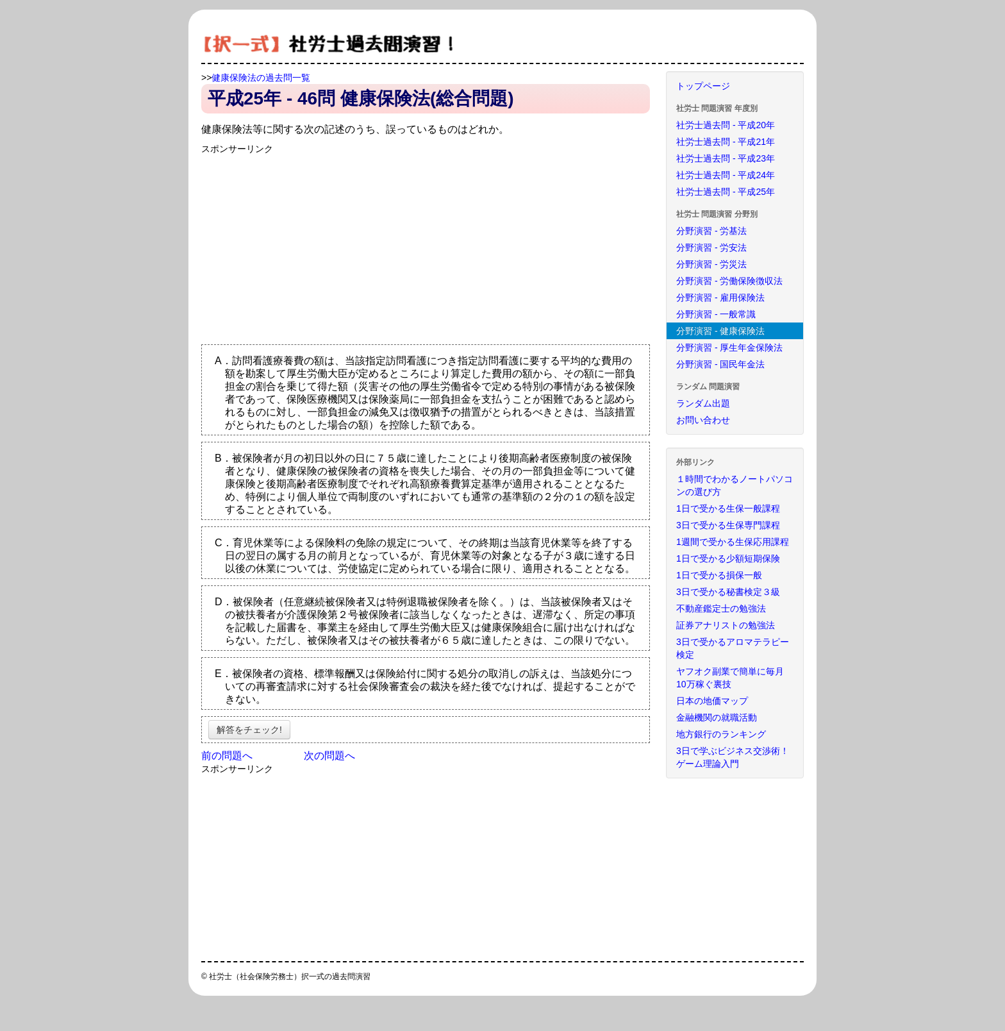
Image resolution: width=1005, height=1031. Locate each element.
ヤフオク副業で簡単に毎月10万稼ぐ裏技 (730, 677)
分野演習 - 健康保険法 (720, 331)
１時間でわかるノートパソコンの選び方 (734, 485)
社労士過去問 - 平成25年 (725, 192)
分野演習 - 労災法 (711, 264)
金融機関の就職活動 (716, 717)
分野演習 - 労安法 (711, 247)
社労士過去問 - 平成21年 (725, 142)
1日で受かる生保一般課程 (728, 508)
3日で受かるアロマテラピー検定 (732, 648)
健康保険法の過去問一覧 (261, 77)
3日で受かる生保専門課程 (728, 525)
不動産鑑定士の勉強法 (721, 608)
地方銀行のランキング (721, 734)
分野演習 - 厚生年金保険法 (729, 347)
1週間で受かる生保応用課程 (732, 542)
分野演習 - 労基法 (711, 231)
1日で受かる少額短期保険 (728, 558)
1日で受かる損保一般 (719, 575)
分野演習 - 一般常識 (716, 314)
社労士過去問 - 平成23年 (725, 158)
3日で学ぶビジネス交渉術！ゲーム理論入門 (732, 757)
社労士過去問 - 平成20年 (725, 125)
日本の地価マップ (712, 701)
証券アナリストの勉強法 (725, 625)
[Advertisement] (309, 245)
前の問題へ (227, 755)
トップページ (703, 86)
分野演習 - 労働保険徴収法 (729, 281)
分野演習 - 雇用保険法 (720, 297)
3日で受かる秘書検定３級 (728, 592)
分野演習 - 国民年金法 (720, 364)
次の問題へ (329, 755)
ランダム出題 (703, 403)
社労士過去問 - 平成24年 (725, 175)
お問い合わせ (703, 420)
